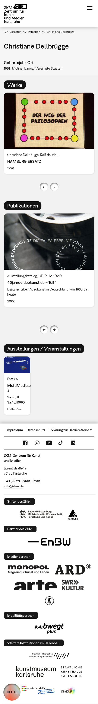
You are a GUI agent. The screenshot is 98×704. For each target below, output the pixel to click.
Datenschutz (35, 430)
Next (54, 187)
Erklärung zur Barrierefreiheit (70, 430)
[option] (49, 133)
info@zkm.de (13, 486)
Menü (90, 8)
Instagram (37, 443)
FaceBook (25, 443)
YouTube (49, 443)
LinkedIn (73, 443)
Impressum (14, 430)
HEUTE (12, 692)
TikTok (61, 443)
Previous (44, 187)
